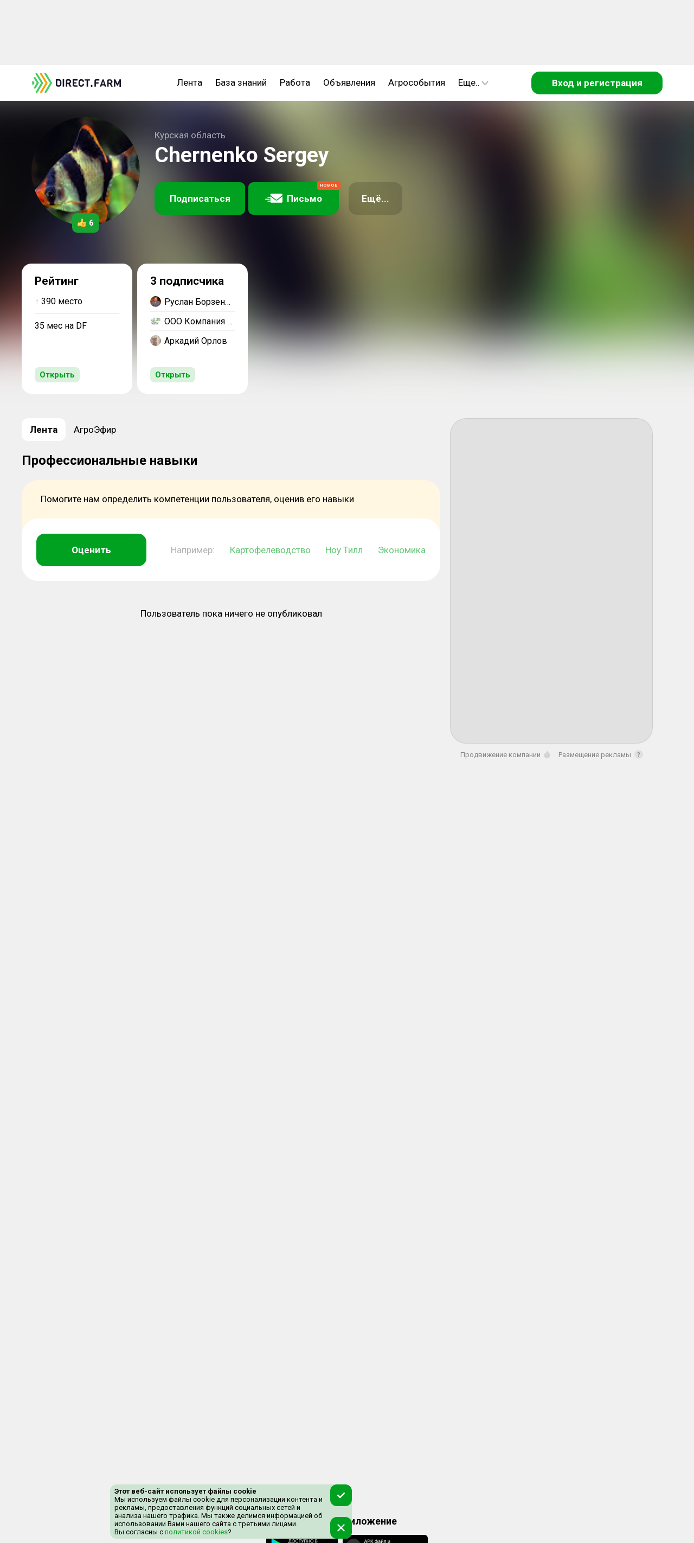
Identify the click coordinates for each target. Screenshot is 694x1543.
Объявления (349, 82)
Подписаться (200, 198)
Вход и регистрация (597, 83)
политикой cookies (195, 1532)
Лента (189, 82)
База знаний (241, 82)
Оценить (91, 550)
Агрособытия (416, 82)
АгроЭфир (95, 429)
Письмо (302, 193)
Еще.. (473, 82)
